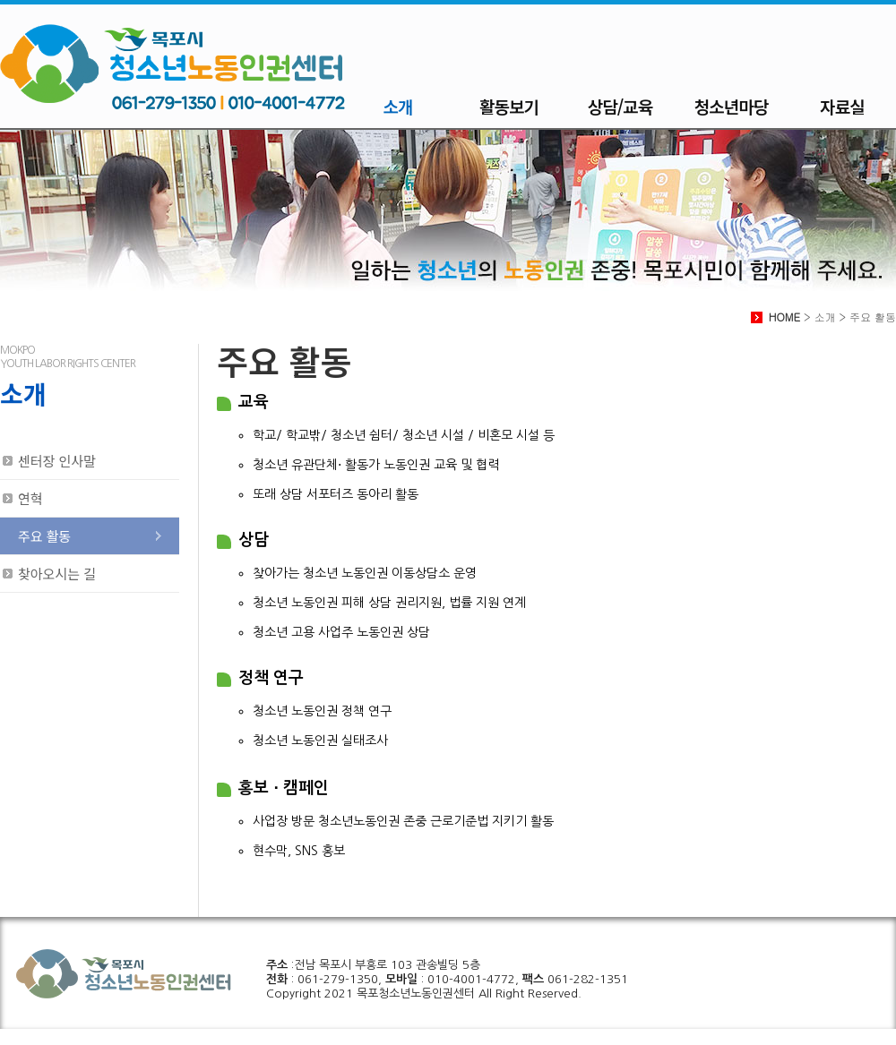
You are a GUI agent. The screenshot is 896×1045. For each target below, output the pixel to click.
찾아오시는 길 (57, 573)
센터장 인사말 (57, 460)
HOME (784, 316)
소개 (398, 106)
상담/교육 (620, 106)
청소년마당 (731, 106)
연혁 (30, 498)
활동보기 (508, 106)
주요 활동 (44, 536)
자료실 (842, 106)
